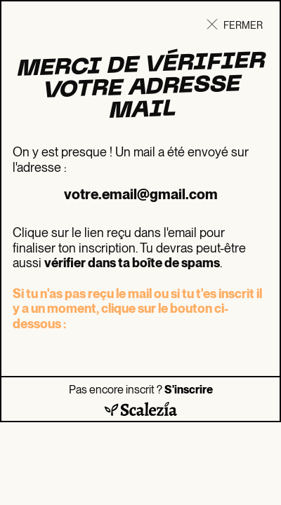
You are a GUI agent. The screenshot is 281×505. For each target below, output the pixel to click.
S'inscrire (188, 389)
